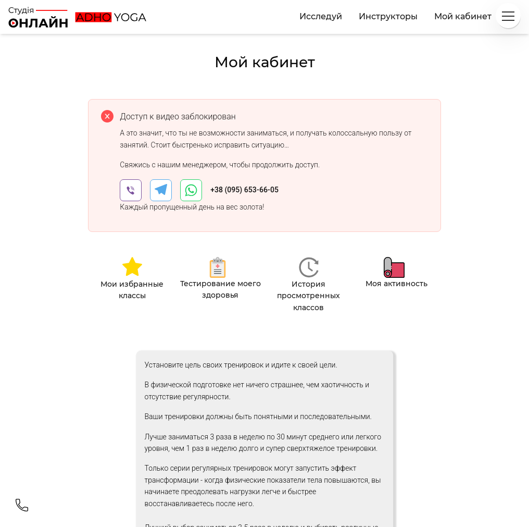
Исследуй (320, 16)
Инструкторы (388, 16)
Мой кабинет (463, 16)
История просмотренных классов (308, 295)
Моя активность (396, 283)
